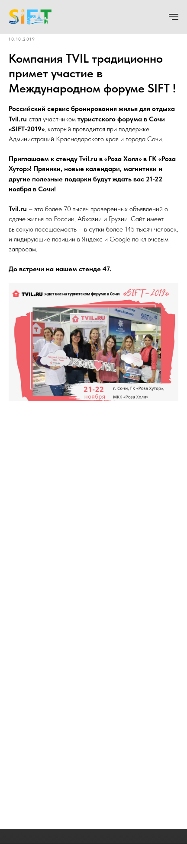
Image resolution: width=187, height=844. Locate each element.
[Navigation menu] (173, 17)
